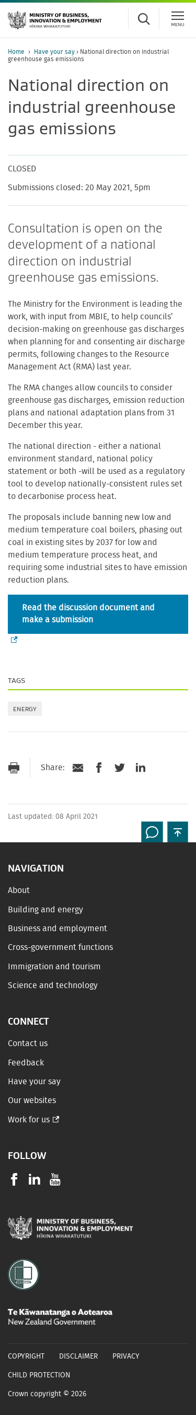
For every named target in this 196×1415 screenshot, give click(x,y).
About (19, 890)
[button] (177, 831)
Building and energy (45, 910)
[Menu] (177, 18)
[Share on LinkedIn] (140, 767)
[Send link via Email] (78, 767)
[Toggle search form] (143, 18)
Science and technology (53, 985)
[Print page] (13, 767)
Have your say (55, 52)
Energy (25, 709)
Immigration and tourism (54, 966)
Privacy (126, 1356)
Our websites (32, 1100)
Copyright (26, 1356)
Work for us (29, 1120)
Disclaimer (78, 1356)
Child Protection (39, 1375)
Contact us (28, 1043)
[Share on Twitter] (119, 767)
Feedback (26, 1063)
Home (16, 52)
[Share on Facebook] (99, 767)
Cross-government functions (60, 947)
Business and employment (57, 928)
